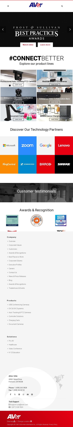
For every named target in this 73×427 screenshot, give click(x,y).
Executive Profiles (15, 265)
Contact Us (13, 272)
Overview (12, 241)
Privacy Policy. (53, 424)
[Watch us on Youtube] (28, 394)
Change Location (25, 421)
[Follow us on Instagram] (23, 394)
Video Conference (15, 349)
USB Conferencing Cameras (19, 305)
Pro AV (11, 341)
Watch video (28, 45)
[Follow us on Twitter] (15, 394)
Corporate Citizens (15, 261)
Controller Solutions (16, 316)
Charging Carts (14, 320)
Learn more (45, 45)
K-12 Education (14, 352)
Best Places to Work (16, 257)
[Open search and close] (62, 6)
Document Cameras (16, 324)
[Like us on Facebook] (10, 394)
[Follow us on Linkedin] (19, 394)
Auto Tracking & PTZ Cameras (20, 312)
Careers (12, 268)
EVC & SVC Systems (16, 308)
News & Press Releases (17, 276)
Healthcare (13, 345)
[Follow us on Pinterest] (32, 394)
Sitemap (11, 421)
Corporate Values (15, 245)
